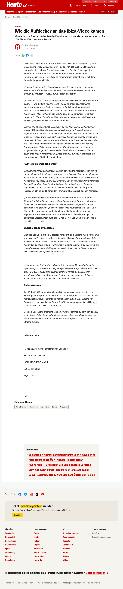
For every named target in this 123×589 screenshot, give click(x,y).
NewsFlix (95, 533)
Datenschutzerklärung (51, 583)
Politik (25, 17)
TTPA (37, 583)
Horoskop (38, 548)
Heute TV (38, 560)
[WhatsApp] (23, 55)
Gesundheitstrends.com (101, 537)
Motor (65, 552)
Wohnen (66, 548)
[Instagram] (31, 494)
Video (65, 560)
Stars (36, 533)
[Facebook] (27, 55)
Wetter (8, 556)
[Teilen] (31, 55)
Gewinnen (72, 12)
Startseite (8, 17)
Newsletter (10, 560)
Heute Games (40, 552)
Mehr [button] (81, 12)
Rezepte (66, 541)
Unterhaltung (48, 12)
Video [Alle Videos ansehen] (104, 12)
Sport (20, 12)
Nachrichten (30, 12)
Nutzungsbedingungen (72, 583)
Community (61, 12)
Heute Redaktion (31, 45)
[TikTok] (37, 494)
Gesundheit (68, 545)
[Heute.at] (14, 4)
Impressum (9, 583)
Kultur (37, 541)
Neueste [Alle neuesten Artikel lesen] (112, 12)
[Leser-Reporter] (77, 5)
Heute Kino (39, 556)
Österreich (11, 12)
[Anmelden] (110, 5)
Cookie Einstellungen (91, 583)
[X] (25, 494)
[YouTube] (42, 494)
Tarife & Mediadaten (24, 583)
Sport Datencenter (71, 533)
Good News (45, 407)
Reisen (66, 556)
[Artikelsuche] (95, 5)
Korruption (64, 407)
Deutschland (10, 541)
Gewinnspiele (69, 537)
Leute (36, 537)
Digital (37, 545)
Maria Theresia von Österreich (26, 407)
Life (39, 12)
